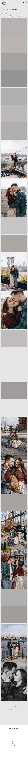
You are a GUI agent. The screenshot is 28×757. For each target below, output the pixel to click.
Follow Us (14, 748)
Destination (14, 737)
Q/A (14, 745)
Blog (14, 739)
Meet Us (14, 741)
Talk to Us (14, 743)
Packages (14, 735)
